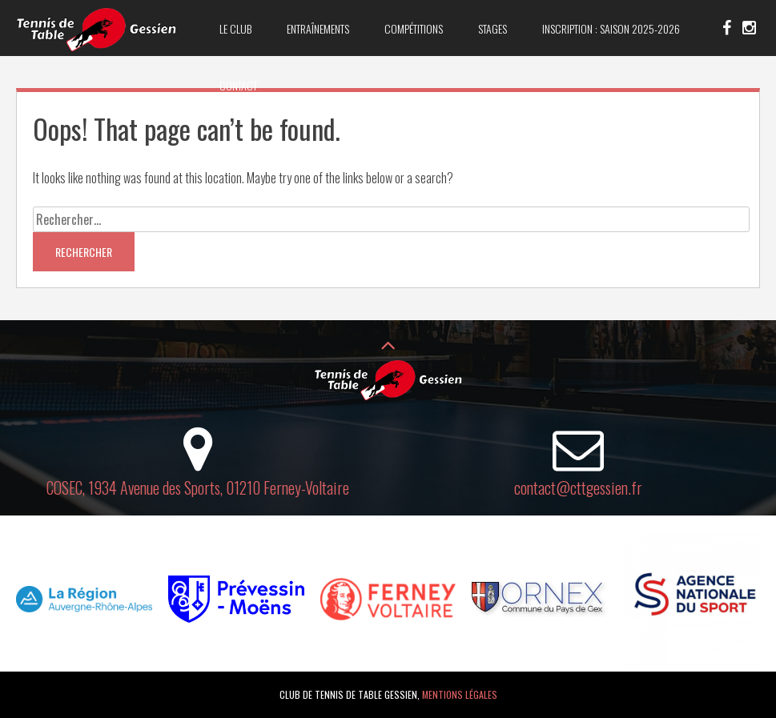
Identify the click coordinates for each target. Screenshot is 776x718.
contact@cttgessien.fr (578, 487)
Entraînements (318, 28)
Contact (238, 85)
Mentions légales (459, 694)
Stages (492, 28)
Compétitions (413, 28)
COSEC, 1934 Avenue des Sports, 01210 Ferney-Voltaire (197, 487)
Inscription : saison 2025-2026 (611, 28)
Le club (235, 28)
